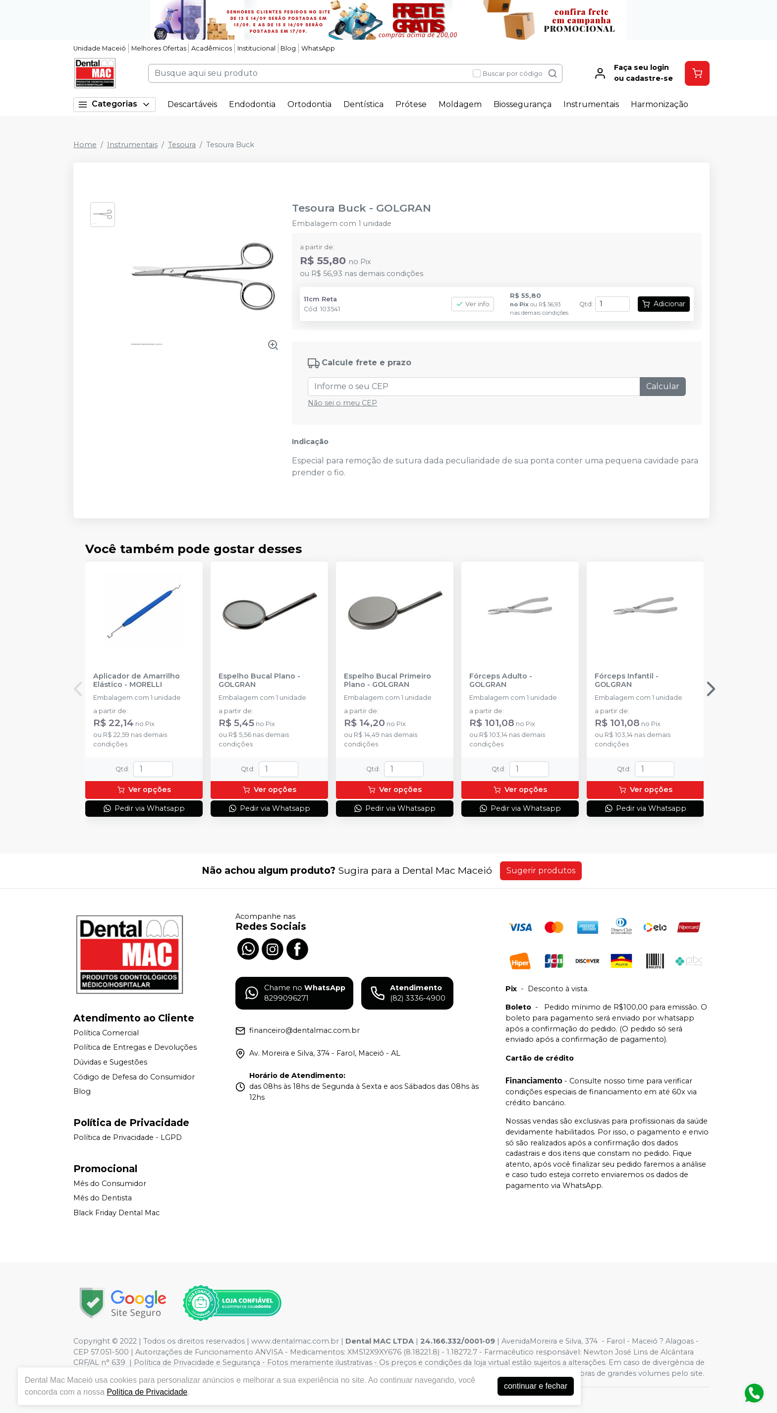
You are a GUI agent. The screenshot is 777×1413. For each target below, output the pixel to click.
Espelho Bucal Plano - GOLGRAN (259, 680)
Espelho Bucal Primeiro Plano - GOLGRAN (387, 680)
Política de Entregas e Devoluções (135, 1047)
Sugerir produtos (540, 870)
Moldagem (460, 104)
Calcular (662, 386)
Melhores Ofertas (158, 48)
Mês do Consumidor (109, 1183)
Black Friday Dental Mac (116, 1212)
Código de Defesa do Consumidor (134, 1077)
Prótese (411, 104)
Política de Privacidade (147, 1392)
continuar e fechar (535, 1386)
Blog (288, 48)
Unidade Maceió (99, 48)
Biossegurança (523, 104)
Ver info (473, 304)
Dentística (363, 104)
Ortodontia (309, 104)
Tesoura (182, 144)
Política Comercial (106, 1032)
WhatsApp (318, 48)
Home (85, 144)
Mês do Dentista (102, 1197)
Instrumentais (591, 104)
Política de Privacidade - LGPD (127, 1137)
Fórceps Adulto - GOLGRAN (500, 680)
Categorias (114, 104)
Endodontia (252, 104)
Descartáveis (192, 104)
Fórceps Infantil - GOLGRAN (627, 680)
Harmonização (659, 104)
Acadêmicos (211, 48)
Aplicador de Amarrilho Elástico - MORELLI (136, 680)
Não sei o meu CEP (342, 402)
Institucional (256, 48)
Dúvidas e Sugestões (110, 1062)
